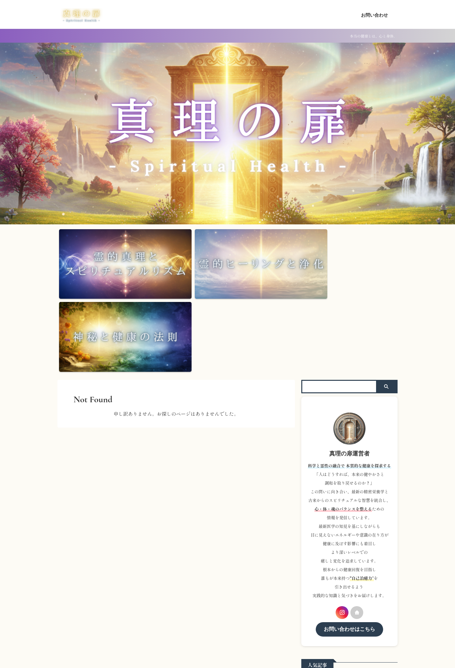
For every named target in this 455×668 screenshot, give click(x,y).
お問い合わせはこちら (349, 543)
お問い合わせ (374, 15)
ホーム (212, 616)
